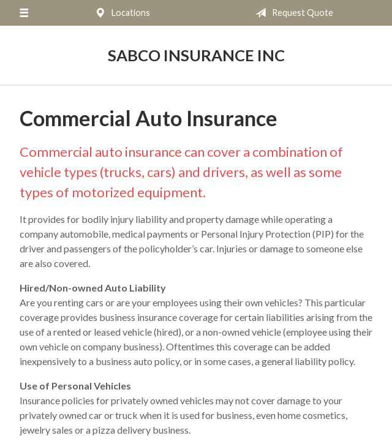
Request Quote (292, 13)
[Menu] (23, 13)
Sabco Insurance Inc (196, 55)
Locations (120, 13)
